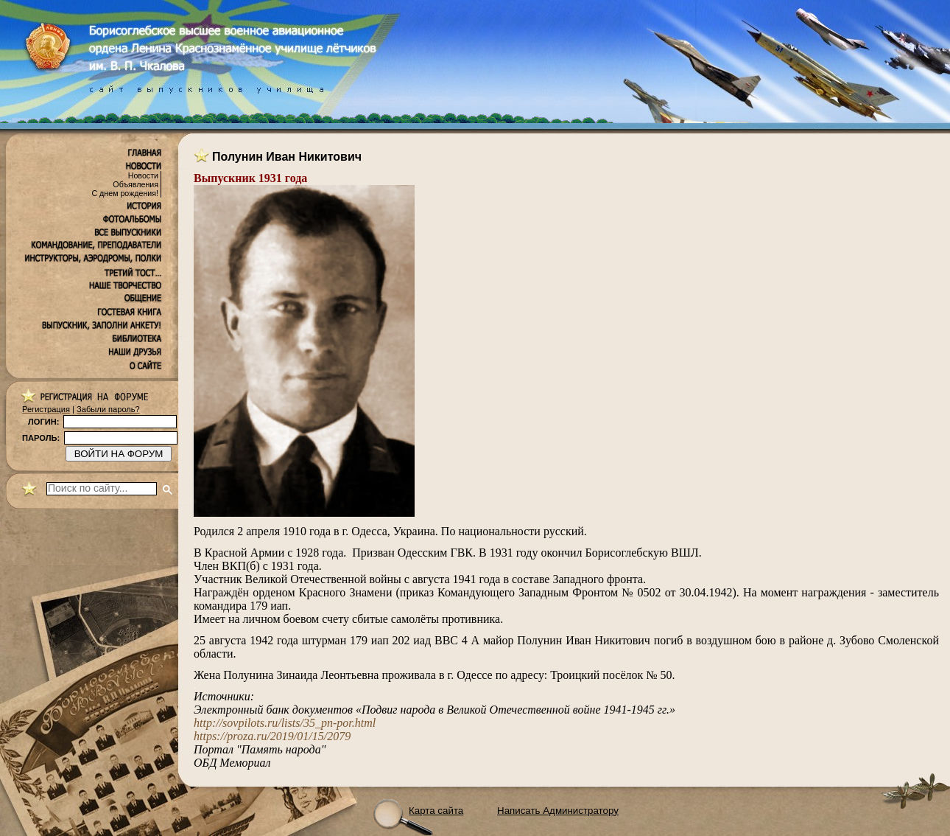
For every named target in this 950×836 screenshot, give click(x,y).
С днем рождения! (124, 193)
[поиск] (101, 488)
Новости (143, 175)
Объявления (135, 184)
